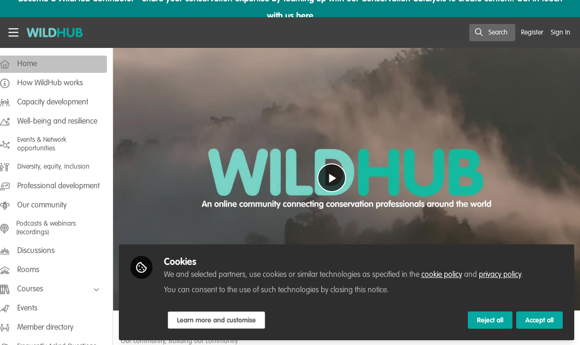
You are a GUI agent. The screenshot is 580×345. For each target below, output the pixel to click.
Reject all (490, 319)
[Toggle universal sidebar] (13, 32)
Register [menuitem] (532, 32)
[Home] (50, 32)
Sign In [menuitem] (560, 32)
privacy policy (509, 274)
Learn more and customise (225, 319)
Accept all (539, 319)
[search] (492, 32)
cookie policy (450, 274)
